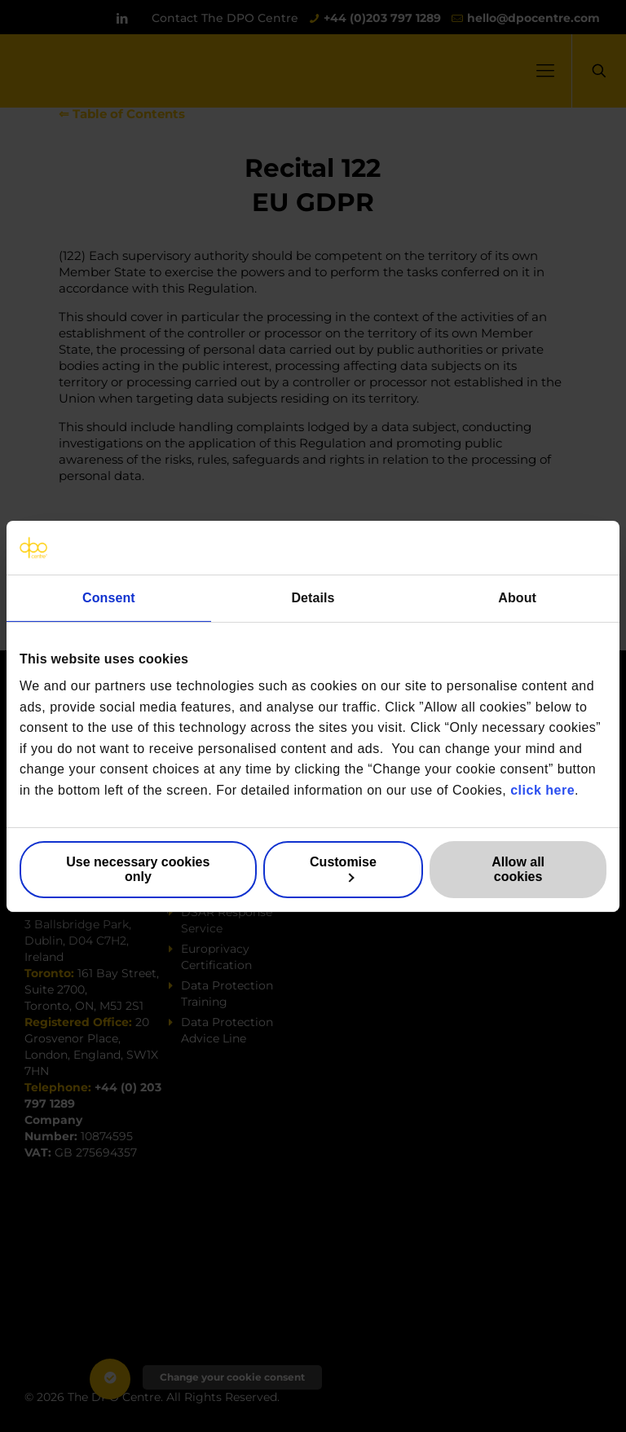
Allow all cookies (518, 869)
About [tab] (517, 597)
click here (542, 790)
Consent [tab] (108, 597)
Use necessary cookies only (137, 869)
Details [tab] (312, 597)
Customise (343, 869)
